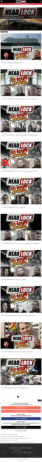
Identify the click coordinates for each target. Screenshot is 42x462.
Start (9, 31)
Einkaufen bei (18, 427)
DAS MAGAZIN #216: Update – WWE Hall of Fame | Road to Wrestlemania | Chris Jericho (15, 438)
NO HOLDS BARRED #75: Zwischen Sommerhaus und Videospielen (19, 171)
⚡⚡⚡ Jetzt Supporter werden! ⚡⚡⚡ (21, 3)
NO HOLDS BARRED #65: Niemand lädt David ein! (14, 388)
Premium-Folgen (13, 31)
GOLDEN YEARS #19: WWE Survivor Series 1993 (9, 440)
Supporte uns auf (20, 407)
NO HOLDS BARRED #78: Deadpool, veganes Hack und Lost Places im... (20, 99)
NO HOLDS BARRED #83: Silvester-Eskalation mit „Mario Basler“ (12, 17)
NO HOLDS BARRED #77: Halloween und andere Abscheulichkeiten (19, 135)
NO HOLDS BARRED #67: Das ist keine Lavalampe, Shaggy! (17, 351)
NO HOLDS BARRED (5, 61)
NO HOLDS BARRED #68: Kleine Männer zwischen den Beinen (18, 315)
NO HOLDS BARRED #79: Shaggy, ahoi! (11, 62)
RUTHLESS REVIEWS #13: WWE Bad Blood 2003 (9, 434)
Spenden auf (18, 418)
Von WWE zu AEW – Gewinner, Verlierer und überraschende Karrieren (12, 436)
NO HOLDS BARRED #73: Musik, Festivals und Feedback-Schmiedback (20, 243)
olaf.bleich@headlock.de (25, 450)
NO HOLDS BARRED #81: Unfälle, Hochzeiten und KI (10, 29)
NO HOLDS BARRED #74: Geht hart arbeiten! (13, 207)
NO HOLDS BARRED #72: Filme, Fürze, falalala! (13, 279)
